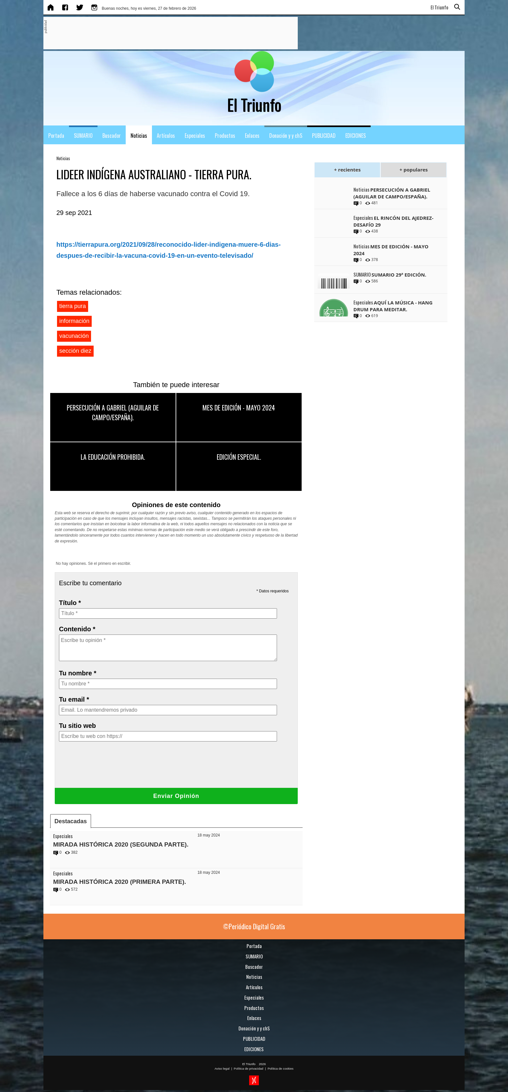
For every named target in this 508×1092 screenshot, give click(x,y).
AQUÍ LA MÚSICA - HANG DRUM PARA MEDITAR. (393, 306)
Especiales (195, 135)
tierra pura (72, 306)
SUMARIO (83, 135)
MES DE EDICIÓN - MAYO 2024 (238, 407)
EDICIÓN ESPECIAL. (239, 457)
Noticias (139, 135)
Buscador (111, 135)
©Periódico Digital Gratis (254, 926)
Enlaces (252, 135)
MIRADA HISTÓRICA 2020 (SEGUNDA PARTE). (121, 844)
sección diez (75, 351)
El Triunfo (249, 1064)
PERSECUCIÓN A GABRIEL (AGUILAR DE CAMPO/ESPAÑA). (113, 412)
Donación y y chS (285, 135)
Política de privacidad (248, 1068)
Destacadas (70, 821)
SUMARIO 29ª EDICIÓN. (399, 274)
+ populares (413, 169)
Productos (225, 135)
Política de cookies (281, 1068)
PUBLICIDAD (324, 135)
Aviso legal (221, 1068)
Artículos (166, 135)
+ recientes (347, 169)
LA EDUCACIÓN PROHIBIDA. (113, 457)
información (74, 321)
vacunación (74, 336)
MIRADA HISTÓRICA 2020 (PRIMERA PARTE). (119, 881)
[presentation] (108, 770)
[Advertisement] (165, 33)
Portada (56, 135)
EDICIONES (355, 135)
